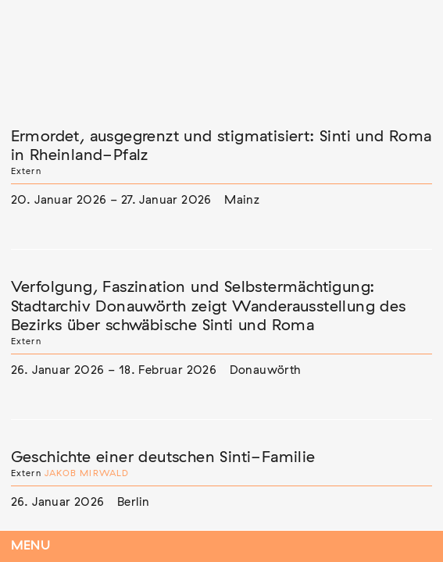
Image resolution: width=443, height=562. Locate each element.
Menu (31, 546)
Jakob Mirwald (87, 473)
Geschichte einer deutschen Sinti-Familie (163, 457)
